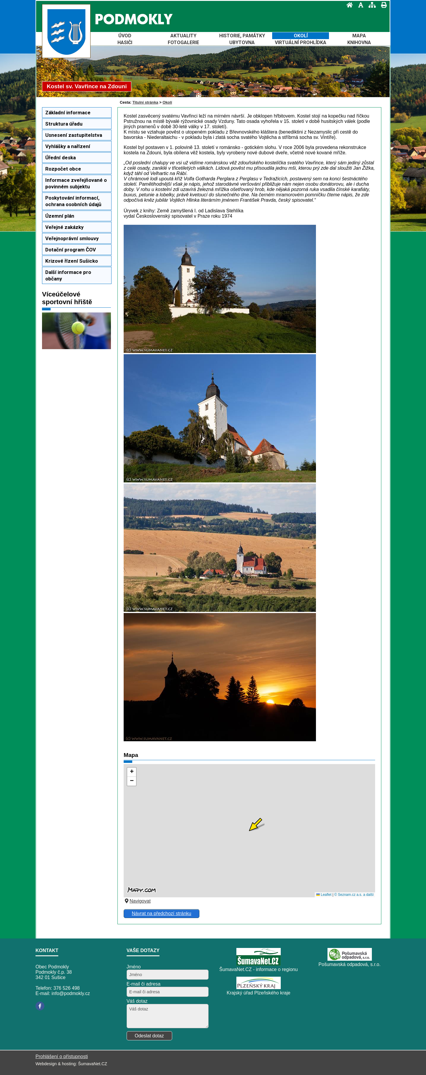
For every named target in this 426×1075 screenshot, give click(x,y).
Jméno (134, 966)
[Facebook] (40, 1006)
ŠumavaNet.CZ (92, 1063)
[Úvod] (348, 5)
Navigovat (137, 901)
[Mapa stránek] (370, 5)
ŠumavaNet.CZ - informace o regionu (258, 969)
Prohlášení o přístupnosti (62, 1056)
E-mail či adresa (144, 983)
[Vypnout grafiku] (359, 5)
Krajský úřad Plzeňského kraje (258, 992)
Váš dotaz (137, 1001)
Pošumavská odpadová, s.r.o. (350, 964)
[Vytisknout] (382, 5)
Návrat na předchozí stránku (161, 913)
